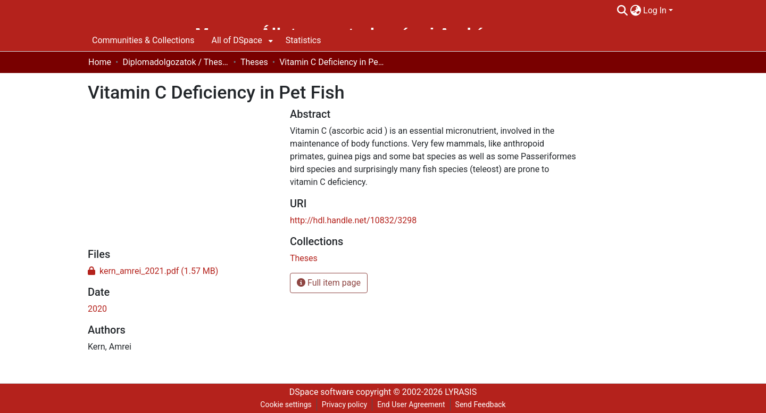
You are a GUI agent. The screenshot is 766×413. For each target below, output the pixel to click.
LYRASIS (461, 392)
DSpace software (321, 392)
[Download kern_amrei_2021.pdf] (153, 271)
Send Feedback (480, 404)
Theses (254, 62)
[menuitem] (635, 10)
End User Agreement (411, 404)
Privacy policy (344, 404)
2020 (97, 309)
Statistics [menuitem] (303, 40)
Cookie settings (286, 404)
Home (99, 62)
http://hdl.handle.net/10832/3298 (353, 220)
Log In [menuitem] (655, 10)
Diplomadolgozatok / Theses (175, 62)
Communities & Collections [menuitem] (143, 40)
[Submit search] (622, 10)
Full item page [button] (329, 283)
